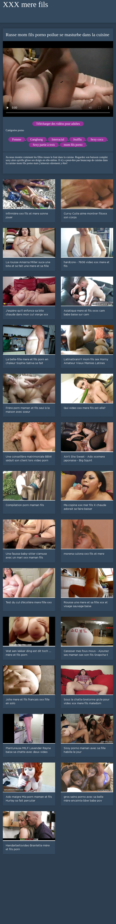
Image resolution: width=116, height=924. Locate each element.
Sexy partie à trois (44, 144)
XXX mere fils (25, 4)
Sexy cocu (97, 139)
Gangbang (36, 139)
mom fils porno (73, 144)
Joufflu (77, 139)
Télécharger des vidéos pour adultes (58, 123)
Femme (16, 139)
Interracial (58, 139)
